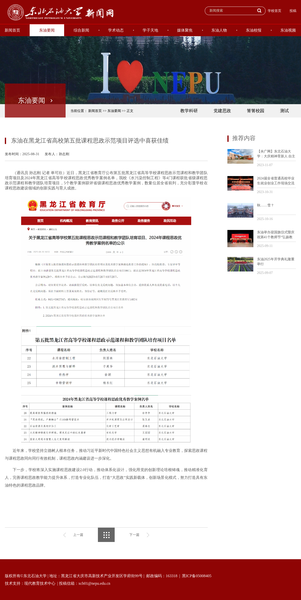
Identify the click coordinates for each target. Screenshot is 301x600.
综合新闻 (81, 30)
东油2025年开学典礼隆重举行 (275, 261)
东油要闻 (47, 30)
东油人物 (219, 30)
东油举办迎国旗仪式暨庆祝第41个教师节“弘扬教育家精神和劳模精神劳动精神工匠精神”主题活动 (275, 234)
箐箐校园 (255, 110)
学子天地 (150, 30)
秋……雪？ (265, 205)
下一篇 (134, 535)
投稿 (293, 11)
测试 (284, 110)
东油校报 (253, 30)
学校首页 (274, 11)
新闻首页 (95, 111)
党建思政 (222, 110)
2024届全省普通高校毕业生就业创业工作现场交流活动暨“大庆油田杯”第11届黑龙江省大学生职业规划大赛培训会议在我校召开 (275, 181)
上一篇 (78, 535)
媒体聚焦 (185, 30)
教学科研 (189, 110)
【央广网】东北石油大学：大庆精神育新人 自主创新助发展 (276, 154)
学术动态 (116, 30)
